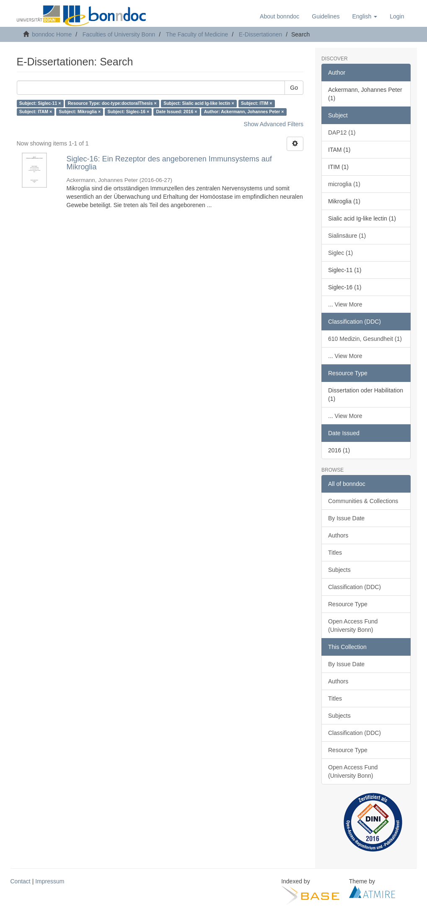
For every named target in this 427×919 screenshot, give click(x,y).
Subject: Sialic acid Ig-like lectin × (198, 103)
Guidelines (325, 16)
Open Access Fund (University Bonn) (353, 625)
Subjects (339, 569)
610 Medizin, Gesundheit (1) (365, 338)
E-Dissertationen (260, 34)
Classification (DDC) (354, 587)
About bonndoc (279, 16)
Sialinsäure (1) (347, 235)
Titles (335, 552)
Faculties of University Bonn (119, 34)
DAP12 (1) (341, 132)
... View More (345, 304)
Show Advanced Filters (273, 124)
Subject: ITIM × (256, 103)
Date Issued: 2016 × (176, 111)
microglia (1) (344, 184)
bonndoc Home (52, 34)
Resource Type (347, 604)
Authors (338, 535)
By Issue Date (346, 518)
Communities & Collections (363, 501)
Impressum (49, 881)
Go (294, 87)
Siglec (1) (340, 252)
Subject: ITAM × (35, 111)
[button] (364, 16)
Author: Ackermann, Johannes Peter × (244, 111)
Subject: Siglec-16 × (129, 111)
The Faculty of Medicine (197, 34)
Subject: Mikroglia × (80, 111)
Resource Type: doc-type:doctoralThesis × (112, 103)
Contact (20, 881)
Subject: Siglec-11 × (40, 103)
